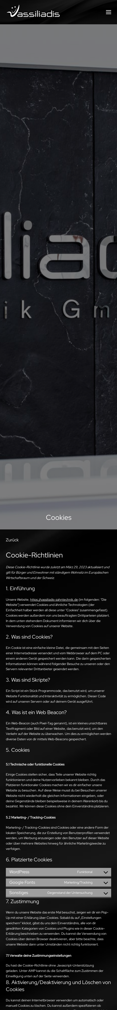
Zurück (12, 540)
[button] (108, 12)
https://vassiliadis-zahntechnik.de (54, 599)
